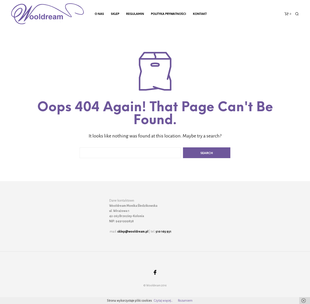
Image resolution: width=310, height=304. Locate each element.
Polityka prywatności (168, 14)
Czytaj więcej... (163, 300)
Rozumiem (185, 300)
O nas (99, 14)
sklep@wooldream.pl (132, 231)
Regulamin (135, 14)
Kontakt (200, 14)
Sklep (115, 14)
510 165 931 (163, 231)
